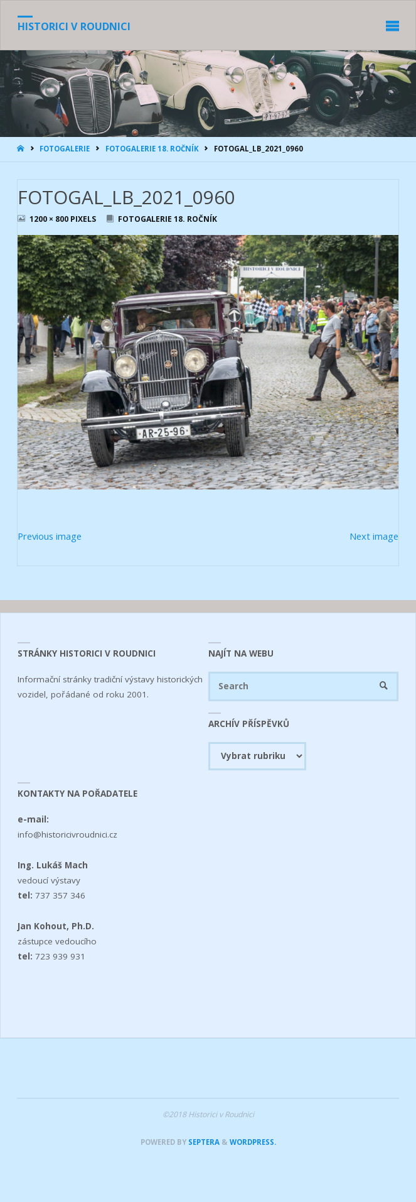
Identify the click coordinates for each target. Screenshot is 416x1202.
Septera (203, 1142)
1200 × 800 (49, 219)
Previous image (50, 536)
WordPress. (253, 1142)
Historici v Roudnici (74, 26)
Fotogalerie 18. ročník (152, 148)
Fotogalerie (65, 148)
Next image (373, 536)
